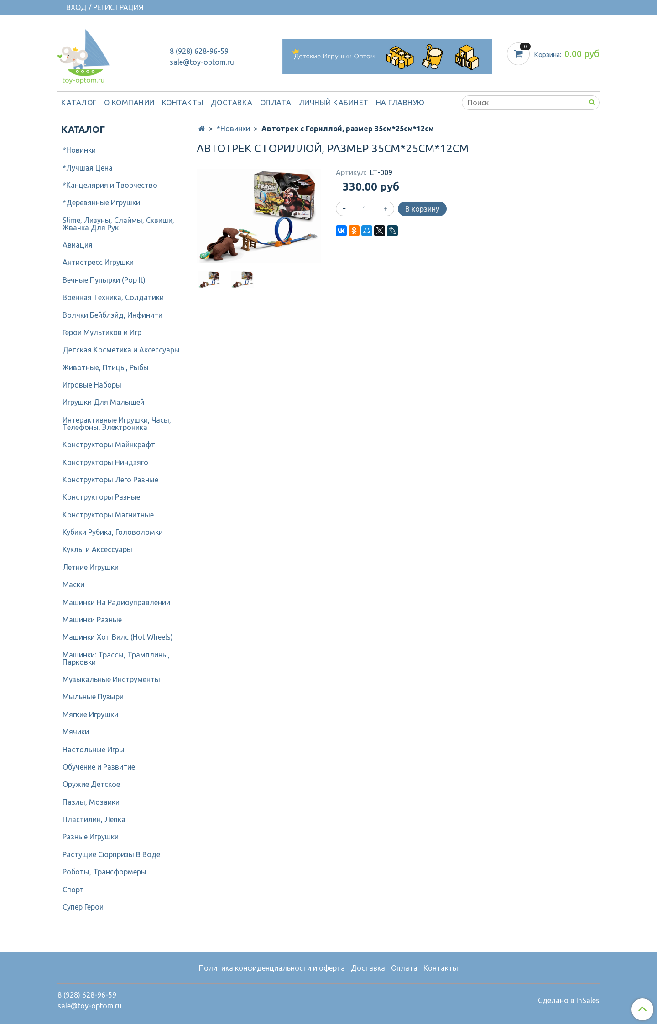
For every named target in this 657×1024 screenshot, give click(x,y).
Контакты (182, 102)
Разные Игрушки (91, 837)
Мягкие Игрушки (90, 714)
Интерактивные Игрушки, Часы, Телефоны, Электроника (117, 423)
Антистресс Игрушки (98, 262)
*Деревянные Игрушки (101, 202)
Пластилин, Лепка (94, 819)
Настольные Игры (94, 749)
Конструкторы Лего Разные (110, 480)
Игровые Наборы (92, 385)
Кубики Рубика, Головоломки (113, 532)
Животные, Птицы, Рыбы (106, 367)
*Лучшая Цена (88, 168)
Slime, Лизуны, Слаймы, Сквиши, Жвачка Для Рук (118, 224)
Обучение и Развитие (99, 767)
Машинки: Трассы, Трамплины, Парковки (116, 658)
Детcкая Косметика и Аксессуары (121, 350)
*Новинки (233, 128)
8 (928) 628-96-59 (199, 51)
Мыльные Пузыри (93, 697)
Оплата (276, 102)
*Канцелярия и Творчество (110, 185)
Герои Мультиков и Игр (102, 332)
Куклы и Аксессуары (97, 549)
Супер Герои (83, 907)
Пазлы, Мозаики (91, 802)
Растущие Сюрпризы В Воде (111, 854)
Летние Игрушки (91, 567)
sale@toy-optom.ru (202, 62)
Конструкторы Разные (101, 497)
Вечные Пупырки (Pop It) (104, 280)
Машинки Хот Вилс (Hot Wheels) (118, 637)
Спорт (73, 889)
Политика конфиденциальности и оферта (272, 968)
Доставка (232, 102)
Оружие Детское (91, 784)
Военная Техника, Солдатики (113, 297)
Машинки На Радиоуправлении (116, 602)
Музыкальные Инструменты (111, 679)
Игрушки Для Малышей (103, 402)
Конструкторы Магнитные (108, 515)
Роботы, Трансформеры (104, 872)
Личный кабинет (334, 102)
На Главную (400, 102)
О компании (129, 102)
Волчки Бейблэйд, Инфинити (112, 315)
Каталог (79, 102)
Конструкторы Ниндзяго (105, 462)
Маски (73, 584)
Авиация (78, 245)
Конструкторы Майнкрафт (109, 444)
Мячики (76, 732)
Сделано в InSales (569, 1000)
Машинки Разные (92, 619)
